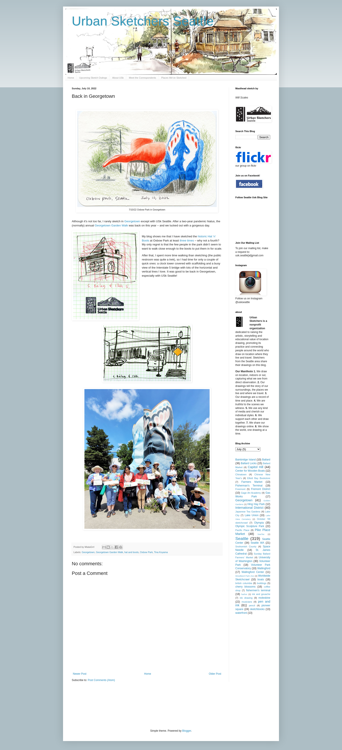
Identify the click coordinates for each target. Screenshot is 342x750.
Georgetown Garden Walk (111, 225)
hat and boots (131, 552)
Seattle (241, 538)
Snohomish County (245, 546)
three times (187, 240)
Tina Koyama (161, 552)
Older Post (215, 673)
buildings (261, 583)
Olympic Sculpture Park (249, 526)
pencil (252, 605)
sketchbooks (257, 609)
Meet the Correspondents (142, 77)
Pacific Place (242, 530)
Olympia (259, 522)
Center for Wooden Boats (250, 470)
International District (249, 507)
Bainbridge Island (245, 459)
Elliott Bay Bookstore (258, 478)
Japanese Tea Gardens (247, 511)
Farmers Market (251, 481)
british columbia (243, 583)
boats (261, 579)
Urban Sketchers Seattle (143, 21)
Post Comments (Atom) (101, 680)
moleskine (264, 597)
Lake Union (251, 515)
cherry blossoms (245, 586)
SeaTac (261, 534)
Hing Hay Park (256, 504)
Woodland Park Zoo (244, 576)
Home (71, 77)
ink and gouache (261, 594)
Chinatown (240, 474)
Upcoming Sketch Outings (93, 77)
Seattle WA (257, 542)
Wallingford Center (253, 572)
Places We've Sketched (173, 77)
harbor (244, 594)
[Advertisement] (151, 705)
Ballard (266, 459)
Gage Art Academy (251, 492)
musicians (247, 601)
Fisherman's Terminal (248, 485)
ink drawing (246, 598)
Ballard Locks (248, 463)
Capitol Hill (255, 467)
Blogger (186, 730)
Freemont (240, 489)
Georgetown (132, 221)
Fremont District (260, 489)
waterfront (241, 612)
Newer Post (79, 673)
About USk (118, 77)
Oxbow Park (146, 552)
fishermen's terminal (258, 590)
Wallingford (263, 568)
